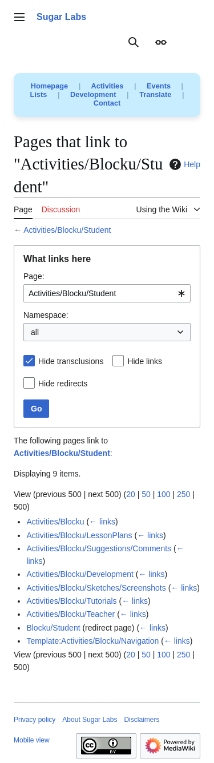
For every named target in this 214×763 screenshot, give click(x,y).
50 (146, 494)
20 (130, 494)
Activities (107, 86)
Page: (34, 276)
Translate (155, 94)
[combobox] (107, 293)
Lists (38, 94)
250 (183, 494)
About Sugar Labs (89, 720)
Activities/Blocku (55, 521)
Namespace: (45, 315)
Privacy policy (34, 720)
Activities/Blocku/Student (67, 230)
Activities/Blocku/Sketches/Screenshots (95, 587)
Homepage (49, 86)
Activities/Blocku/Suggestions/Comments (98, 548)
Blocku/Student (53, 627)
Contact (107, 103)
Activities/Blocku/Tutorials (71, 600)
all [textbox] (35, 332)
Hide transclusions (70, 361)
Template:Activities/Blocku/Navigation (92, 640)
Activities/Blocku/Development (80, 574)
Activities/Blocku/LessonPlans (79, 535)
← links (102, 521)
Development (93, 94)
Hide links (144, 361)
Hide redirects (62, 383)
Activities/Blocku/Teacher (70, 614)
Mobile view (32, 740)
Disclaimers (141, 720)
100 (163, 494)
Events (159, 86)
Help (183, 164)
